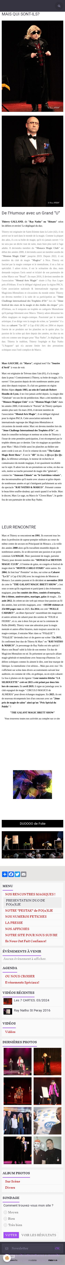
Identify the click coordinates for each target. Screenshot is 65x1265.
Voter (11, 1235)
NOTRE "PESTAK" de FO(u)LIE (29, 911)
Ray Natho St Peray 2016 (32, 1010)
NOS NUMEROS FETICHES (26, 917)
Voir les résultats (38, 1235)
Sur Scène (12, 1182)
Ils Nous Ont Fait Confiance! (25, 941)
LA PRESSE (14, 923)
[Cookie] (7, 1258)
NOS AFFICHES (17, 929)
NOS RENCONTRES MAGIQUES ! (30, 894)
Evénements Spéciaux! (22, 983)
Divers (10, 1188)
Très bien (12, 1225)
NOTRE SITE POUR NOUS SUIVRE (31, 935)
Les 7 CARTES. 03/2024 (31, 1000)
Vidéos (10, 1032)
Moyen (10, 1212)
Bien (9, 1219)
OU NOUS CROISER (20, 976)
